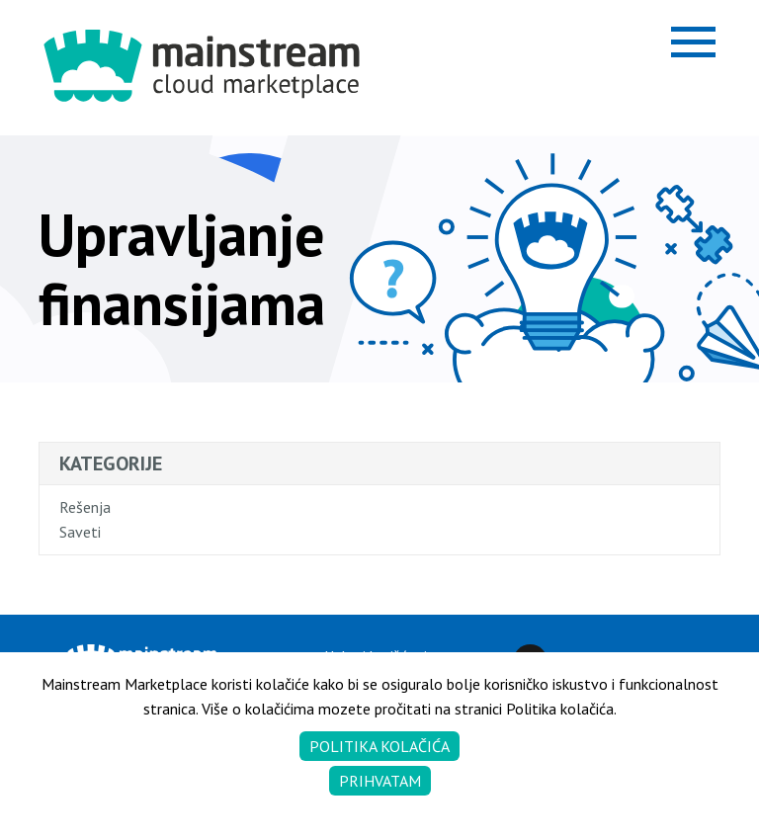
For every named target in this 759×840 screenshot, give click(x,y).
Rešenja (85, 507)
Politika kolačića (379, 746)
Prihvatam (380, 781)
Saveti (80, 532)
